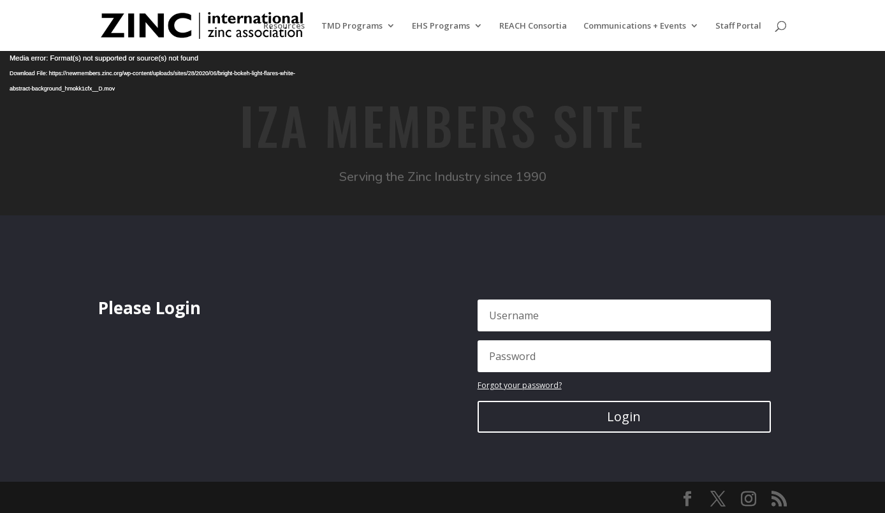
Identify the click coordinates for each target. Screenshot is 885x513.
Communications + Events (634, 26)
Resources (284, 26)
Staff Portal (738, 26)
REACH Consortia (533, 26)
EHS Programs (441, 26)
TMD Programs (352, 26)
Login (624, 416)
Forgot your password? (520, 385)
